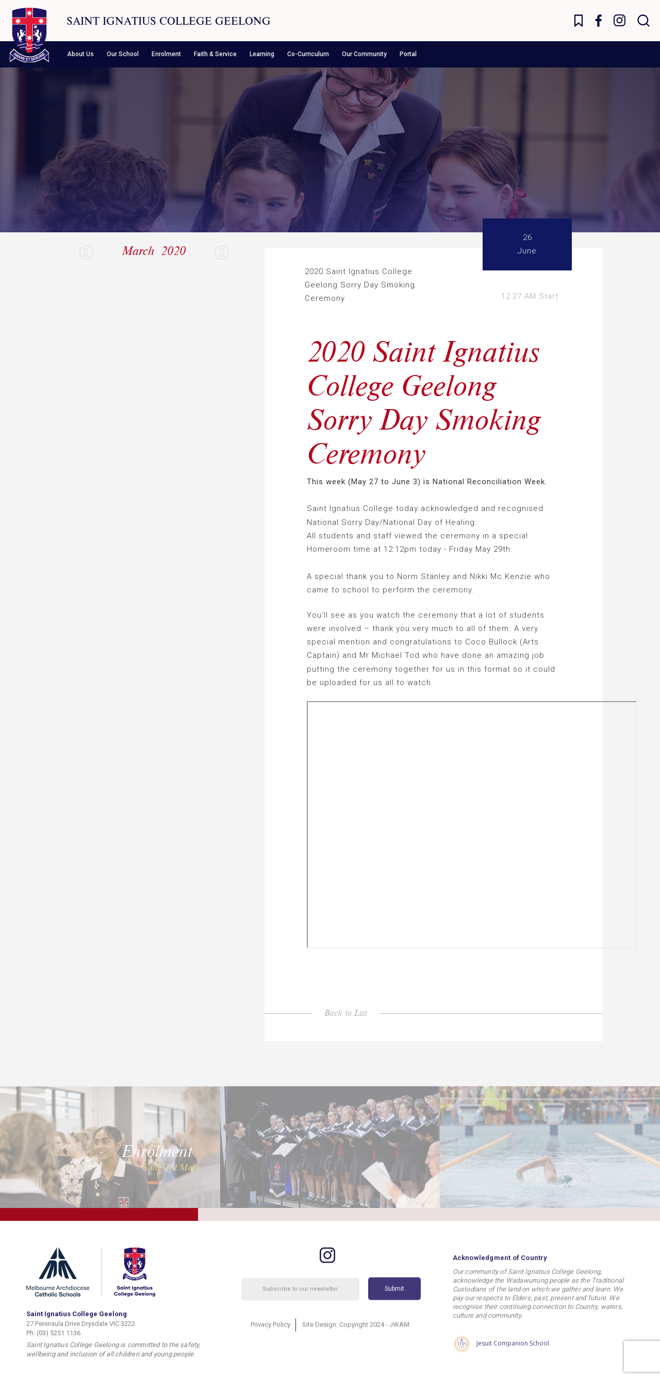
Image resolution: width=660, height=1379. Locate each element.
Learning (262, 54)
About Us (80, 54)
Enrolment (166, 54)
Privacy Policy (270, 1341)
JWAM (399, 1341)
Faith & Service (215, 54)
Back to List (345, 1012)
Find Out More (171, 1167)
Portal (408, 54)
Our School (123, 54)
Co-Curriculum (308, 54)
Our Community (364, 54)
